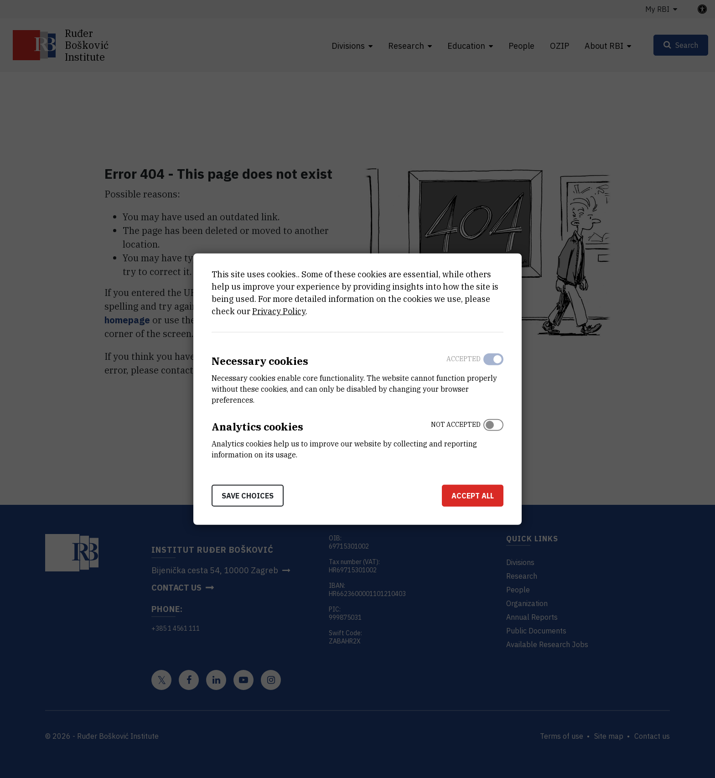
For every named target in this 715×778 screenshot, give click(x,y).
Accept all (472, 495)
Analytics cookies (257, 426)
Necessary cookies (260, 361)
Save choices (248, 495)
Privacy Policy (279, 311)
